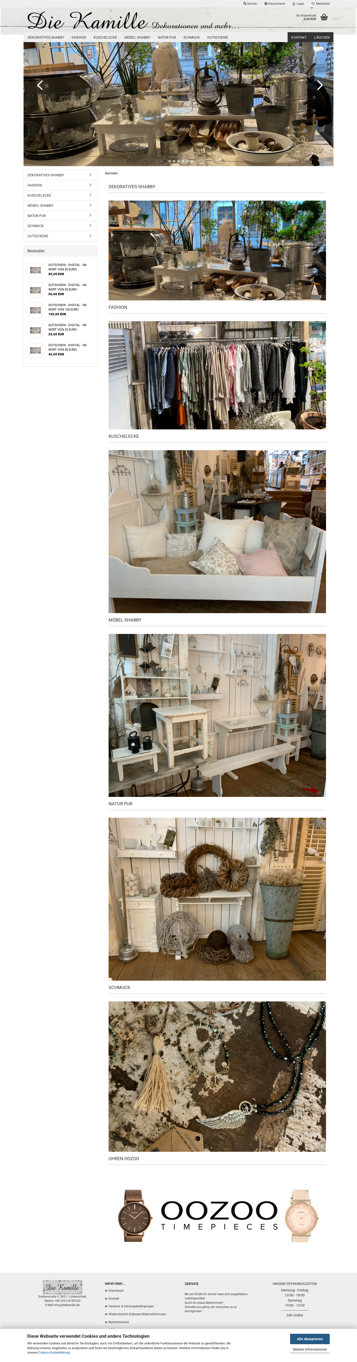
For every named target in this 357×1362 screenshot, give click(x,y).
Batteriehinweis (119, 1322)
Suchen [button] (250, 3)
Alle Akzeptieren (310, 1339)
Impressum (116, 1290)
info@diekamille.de (67, 1305)
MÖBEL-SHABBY (137, 37)
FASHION (79, 37)
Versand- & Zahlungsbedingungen (131, 1306)
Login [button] (298, 3)
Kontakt (299, 37)
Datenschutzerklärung (54, 1352)
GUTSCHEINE (217, 37)
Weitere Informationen (310, 1349)
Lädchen (322, 37)
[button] (275, 3)
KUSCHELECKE (105, 37)
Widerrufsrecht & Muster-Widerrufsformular (137, 1314)
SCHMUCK (191, 37)
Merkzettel (321, 3)
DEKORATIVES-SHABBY (46, 37)
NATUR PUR (167, 37)
